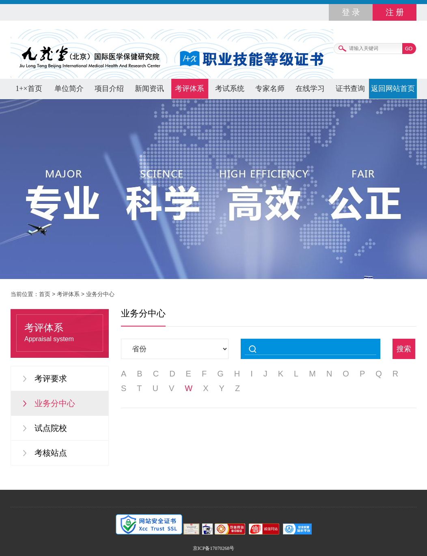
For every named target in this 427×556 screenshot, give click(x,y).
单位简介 (69, 88)
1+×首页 (28, 88)
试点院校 (51, 428)
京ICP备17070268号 (214, 548)
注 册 (395, 12)
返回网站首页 (393, 88)
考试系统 (229, 88)
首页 (44, 294)
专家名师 (270, 88)
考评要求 (51, 378)
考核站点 (51, 452)
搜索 (404, 349)
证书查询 (350, 88)
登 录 (351, 12)
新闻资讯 (149, 88)
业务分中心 (100, 294)
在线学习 (310, 88)
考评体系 (189, 88)
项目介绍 (109, 88)
